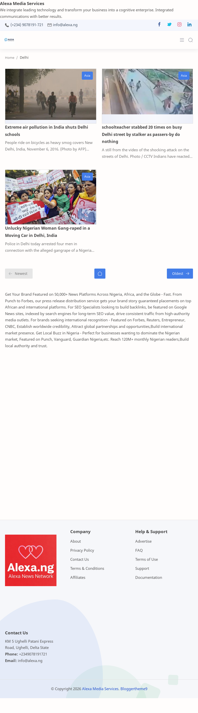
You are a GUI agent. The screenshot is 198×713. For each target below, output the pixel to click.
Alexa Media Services (100, 688)
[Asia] (87, 76)
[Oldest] (180, 274)
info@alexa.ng (65, 24)
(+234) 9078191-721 (27, 24)
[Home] (99, 274)
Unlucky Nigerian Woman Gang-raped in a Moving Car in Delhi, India (47, 231)
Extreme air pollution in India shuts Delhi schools (46, 130)
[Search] (190, 40)
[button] (159, 25)
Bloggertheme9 (133, 688)
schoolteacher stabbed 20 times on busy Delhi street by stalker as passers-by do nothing (142, 134)
